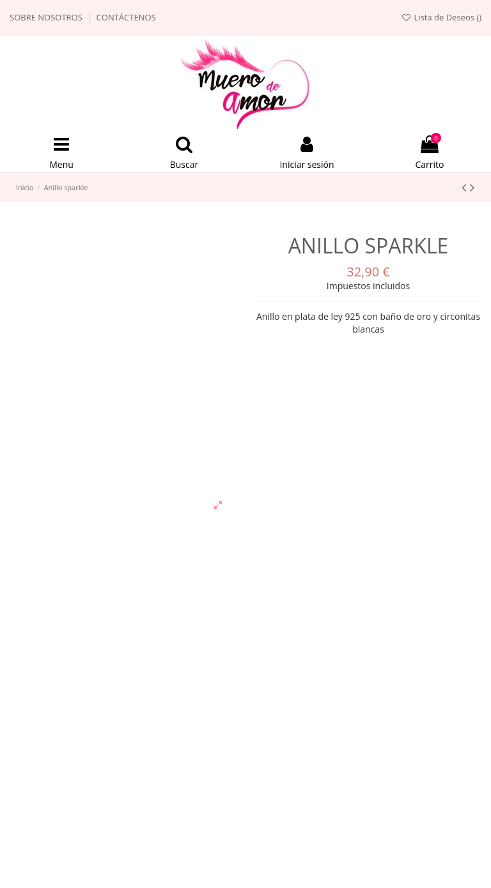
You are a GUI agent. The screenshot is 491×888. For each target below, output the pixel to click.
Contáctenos (126, 17)
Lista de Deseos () (441, 17)
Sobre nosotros (47, 17)
